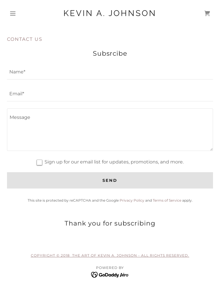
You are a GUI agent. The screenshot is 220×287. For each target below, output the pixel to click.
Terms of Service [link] (167, 200)
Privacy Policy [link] (132, 200)
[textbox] (110, 72)
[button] (22, 13)
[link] (110, 13)
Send (110, 180)
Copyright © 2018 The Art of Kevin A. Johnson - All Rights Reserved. (110, 255)
